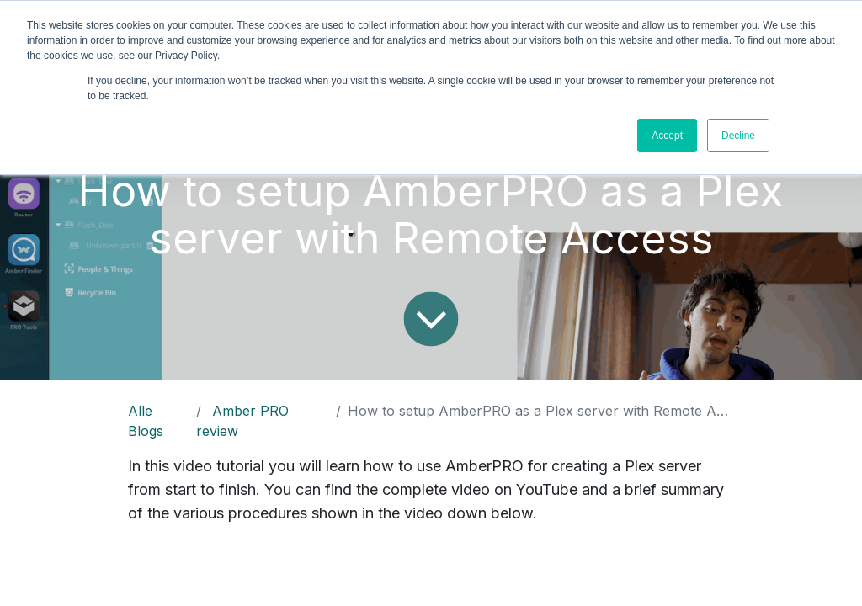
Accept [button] (667, 135)
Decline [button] (738, 135)
